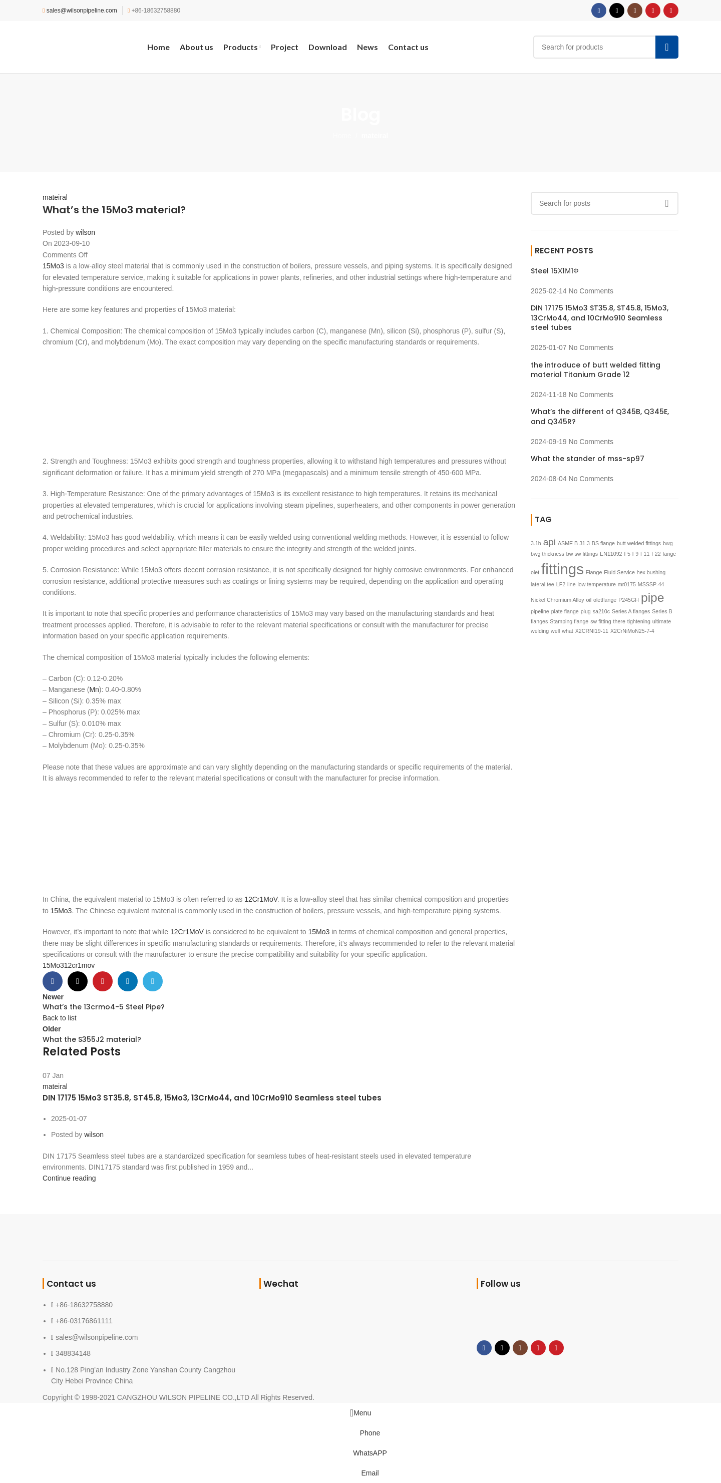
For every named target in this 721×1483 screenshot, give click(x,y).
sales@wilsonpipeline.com (82, 10)
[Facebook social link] (598, 10)
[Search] (605, 47)
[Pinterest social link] (670, 10)
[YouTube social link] (652, 10)
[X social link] (616, 10)
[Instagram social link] (634, 10)
